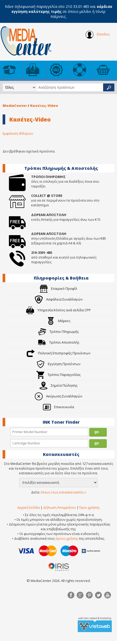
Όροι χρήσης (89, 507)
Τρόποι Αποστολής (58, 342)
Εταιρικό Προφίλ (58, 288)
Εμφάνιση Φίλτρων (18, 133)
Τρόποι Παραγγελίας (58, 374)
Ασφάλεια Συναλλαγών (58, 299)
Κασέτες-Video (44, 105)
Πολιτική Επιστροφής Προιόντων (58, 353)
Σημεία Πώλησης (58, 385)
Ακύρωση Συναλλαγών (58, 396)
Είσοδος (98, 35)
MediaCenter (15, 105)
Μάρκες (58, 320)
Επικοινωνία (58, 406)
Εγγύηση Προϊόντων (58, 363)
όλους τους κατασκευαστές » (63, 492)
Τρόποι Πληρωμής (58, 331)
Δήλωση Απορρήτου (59, 507)
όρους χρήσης (66, 538)
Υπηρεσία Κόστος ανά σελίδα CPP (58, 310)
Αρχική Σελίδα (28, 507)
